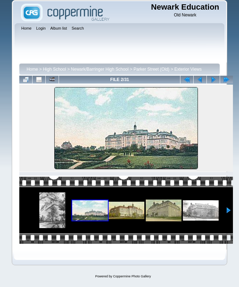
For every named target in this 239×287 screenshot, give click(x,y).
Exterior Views (187, 69)
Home (32, 69)
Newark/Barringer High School (100, 69)
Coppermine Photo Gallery (132, 276)
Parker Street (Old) (152, 69)
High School (54, 69)
